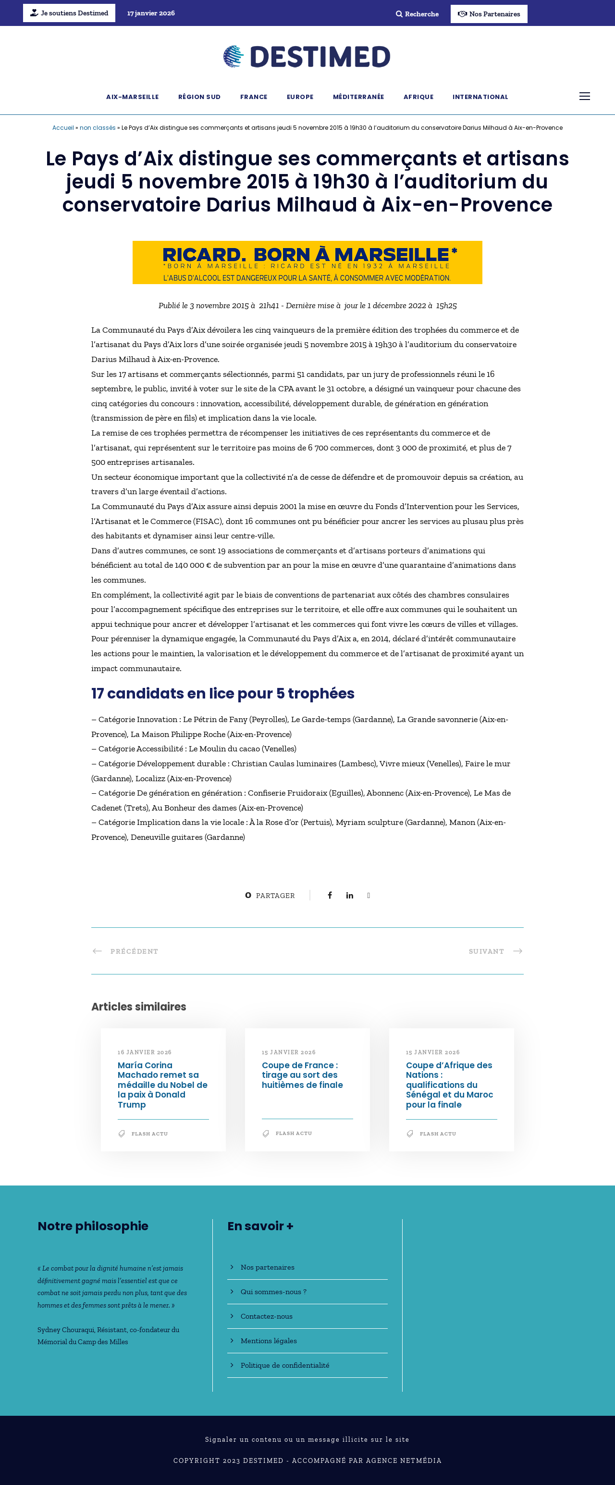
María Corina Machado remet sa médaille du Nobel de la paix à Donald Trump (163, 1085)
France (254, 96)
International (481, 96)
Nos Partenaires (489, 14)
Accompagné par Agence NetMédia (367, 1461)
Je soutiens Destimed (69, 13)
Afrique (419, 96)
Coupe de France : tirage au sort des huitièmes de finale (302, 1075)
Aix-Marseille (132, 96)
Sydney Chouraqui (65, 1329)
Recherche (417, 14)
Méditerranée (358, 96)
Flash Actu (150, 1134)
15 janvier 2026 (289, 1052)
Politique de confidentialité (285, 1365)
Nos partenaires (268, 1267)
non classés (98, 128)
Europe (300, 96)
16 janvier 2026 (145, 1052)
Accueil (63, 128)
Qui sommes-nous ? (274, 1291)
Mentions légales (269, 1340)
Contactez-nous (267, 1316)
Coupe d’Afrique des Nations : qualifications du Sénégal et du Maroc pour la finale (449, 1085)
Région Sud (199, 96)
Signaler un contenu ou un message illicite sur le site (307, 1439)
